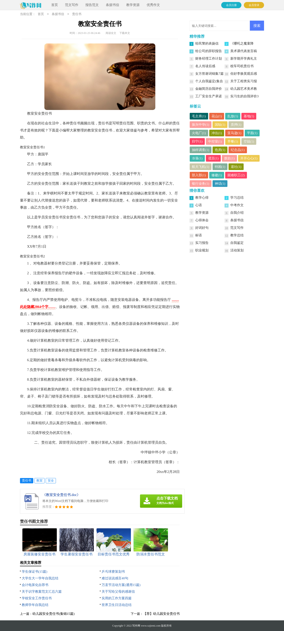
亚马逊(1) (234, 133)
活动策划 (237, 250)
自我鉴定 (237, 243)
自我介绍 (237, 212)
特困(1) (220, 167)
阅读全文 (111, 33)
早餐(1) (232, 141)
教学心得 (202, 197)
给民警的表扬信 (207, 43)
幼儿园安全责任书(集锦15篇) (53, 613)
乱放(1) (232, 116)
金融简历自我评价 (208, 88)
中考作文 (237, 205)
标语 (198, 235)
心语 (198, 205)
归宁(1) (197, 141)
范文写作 (71, 5)
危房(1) (220, 150)
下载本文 (124, 33)
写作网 (136, 625)
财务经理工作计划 (208, 58)
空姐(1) (249, 141)
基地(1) (249, 116)
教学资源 (133, 5)
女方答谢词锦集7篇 (209, 73)
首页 (54, 5)
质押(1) (236, 124)
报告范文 (92, 5)
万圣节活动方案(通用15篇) (121, 585)
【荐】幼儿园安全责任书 (161, 613)
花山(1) (216, 116)
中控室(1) (215, 141)
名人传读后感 (205, 66)
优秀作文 (153, 5)
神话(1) (220, 183)
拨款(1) (229, 158)
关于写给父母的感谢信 (118, 591)
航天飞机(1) (200, 167)
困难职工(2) (236, 175)
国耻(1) (220, 124)
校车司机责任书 (242, 66)
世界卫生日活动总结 (117, 605)
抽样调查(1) (200, 150)
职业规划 (202, 250)
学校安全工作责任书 (37, 598)
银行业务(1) (200, 183)
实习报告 (202, 243)
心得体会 (202, 220)
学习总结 (237, 197)
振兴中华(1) (200, 124)
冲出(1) (216, 133)
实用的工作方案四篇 (117, 598)
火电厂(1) (199, 133)
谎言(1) (213, 158)
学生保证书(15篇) (34, 571)
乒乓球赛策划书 (113, 571)
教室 (39, 480)
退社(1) (236, 167)
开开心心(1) (249, 158)
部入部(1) (199, 175)
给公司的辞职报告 (208, 51)
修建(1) (216, 175)
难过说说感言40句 (115, 578)
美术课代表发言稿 (243, 51)
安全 (51, 480)
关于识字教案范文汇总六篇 (42, 591)
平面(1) (252, 133)
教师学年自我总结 (35, 605)
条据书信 (112, 5)
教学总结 (237, 235)
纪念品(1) (238, 150)
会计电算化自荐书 (35, 585)
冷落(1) (197, 158)
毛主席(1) (199, 116)
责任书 (76, 14)
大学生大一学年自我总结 (40, 578)
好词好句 (202, 227)
